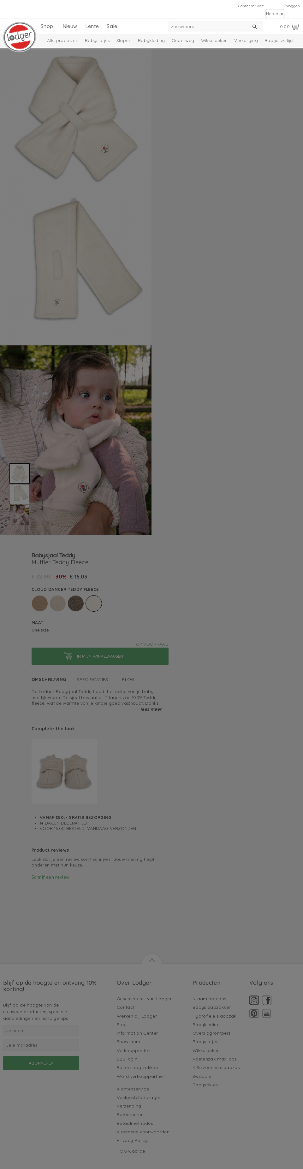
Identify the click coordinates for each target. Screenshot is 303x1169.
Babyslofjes (97, 40)
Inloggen (292, 5)
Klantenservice (250, 5)
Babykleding (151, 40)
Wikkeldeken (214, 40)
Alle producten (62, 40)
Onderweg (183, 40)
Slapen (123, 40)
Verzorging (246, 40)
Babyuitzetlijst (279, 40)
